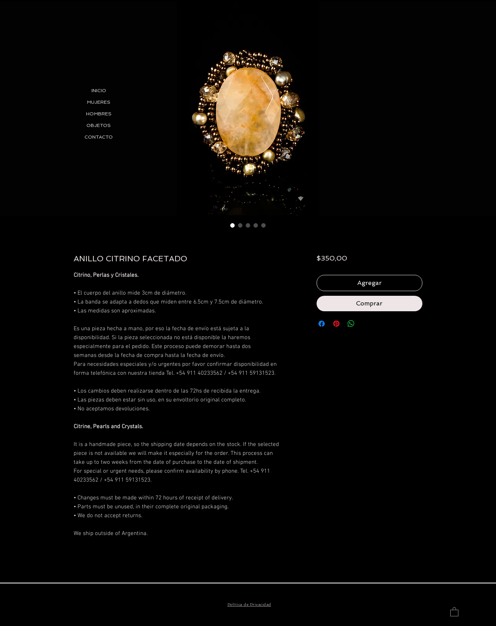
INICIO (98, 90)
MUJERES (98, 102)
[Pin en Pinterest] (336, 323)
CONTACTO (98, 137)
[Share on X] (365, 323)
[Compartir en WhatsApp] (351, 323)
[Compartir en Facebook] (321, 323)
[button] (454, 611)
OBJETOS (98, 125)
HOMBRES (99, 114)
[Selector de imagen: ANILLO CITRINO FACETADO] (232, 225)
